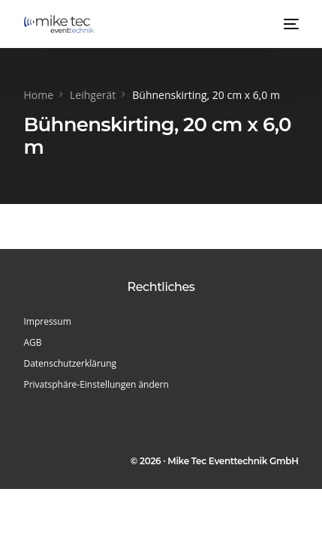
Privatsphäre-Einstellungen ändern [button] (95, 384)
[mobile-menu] (290, 24)
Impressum (47, 321)
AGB (32, 342)
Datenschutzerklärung (69, 363)
